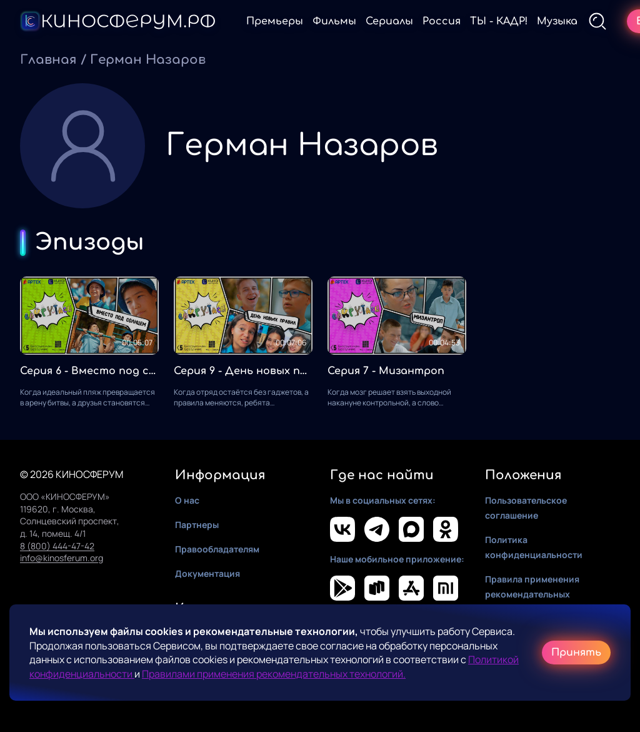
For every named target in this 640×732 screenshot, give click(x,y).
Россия (441, 21)
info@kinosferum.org (61, 558)
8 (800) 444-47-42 (57, 546)
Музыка (557, 21)
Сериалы (389, 21)
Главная (48, 60)
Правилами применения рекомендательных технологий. (274, 674)
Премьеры (274, 21)
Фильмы (334, 21)
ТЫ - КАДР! (499, 21)
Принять (576, 652)
